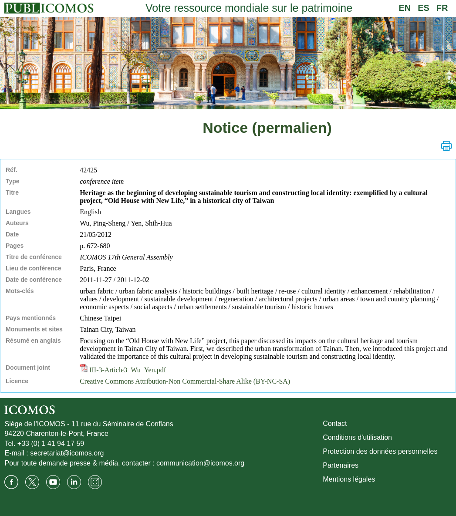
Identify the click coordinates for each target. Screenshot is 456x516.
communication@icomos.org (200, 463)
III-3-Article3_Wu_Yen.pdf (123, 370)
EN (405, 8)
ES (423, 8)
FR (442, 8)
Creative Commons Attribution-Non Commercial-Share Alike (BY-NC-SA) (185, 381)
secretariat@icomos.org (67, 453)
